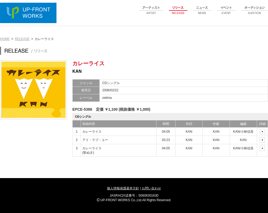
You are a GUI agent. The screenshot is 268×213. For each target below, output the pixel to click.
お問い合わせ (151, 188)
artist (151, 13)
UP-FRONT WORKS (29, 13)
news (202, 13)
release (178, 13)
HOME (5, 39)
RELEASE (22, 39)
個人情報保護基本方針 (123, 188)
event (226, 13)
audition (254, 13)
